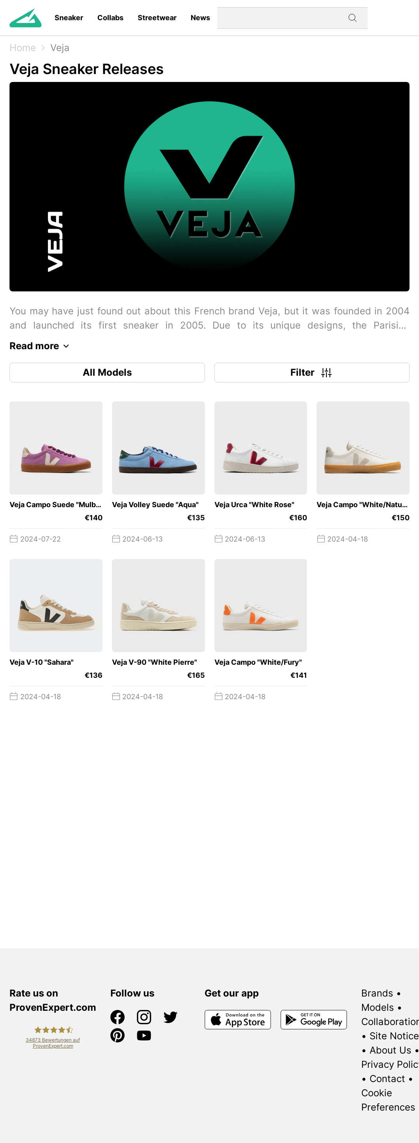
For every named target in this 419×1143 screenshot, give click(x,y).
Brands (377, 993)
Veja (60, 47)
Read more (41, 346)
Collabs (110, 17)
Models (377, 1007)
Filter (312, 372)
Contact (387, 1078)
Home (22, 47)
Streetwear (157, 17)
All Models (107, 372)
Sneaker (69, 17)
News (200, 17)
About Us (390, 1050)
